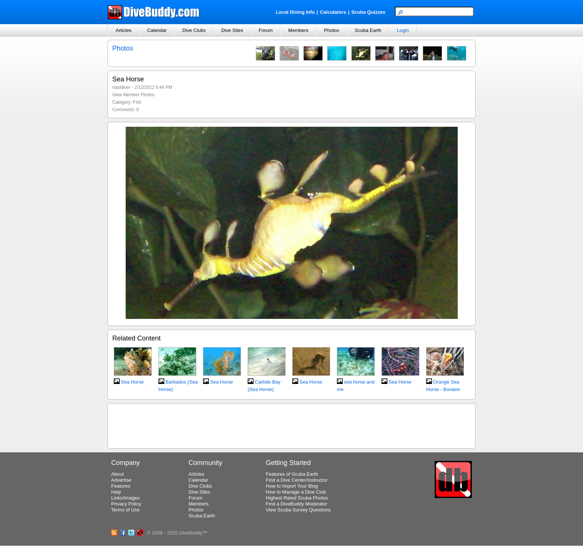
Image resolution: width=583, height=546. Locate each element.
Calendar (157, 30)
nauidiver (121, 87)
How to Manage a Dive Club (296, 492)
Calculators (333, 12)
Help (116, 492)
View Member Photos (133, 94)
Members (298, 30)
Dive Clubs (194, 30)
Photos (331, 30)
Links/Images (125, 498)
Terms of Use (125, 510)
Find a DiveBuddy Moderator (296, 504)
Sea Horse (132, 382)
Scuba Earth (368, 30)
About (117, 474)
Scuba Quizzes (368, 12)
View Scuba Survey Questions (298, 510)
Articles (124, 30)
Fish (137, 102)
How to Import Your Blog (292, 486)
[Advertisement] (291, 425)
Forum (266, 30)
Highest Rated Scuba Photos (297, 498)
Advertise (121, 480)
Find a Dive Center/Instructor (297, 480)
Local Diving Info (295, 12)
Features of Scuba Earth (292, 474)
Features (120, 486)
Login (403, 30)
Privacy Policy (126, 504)
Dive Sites (232, 30)
